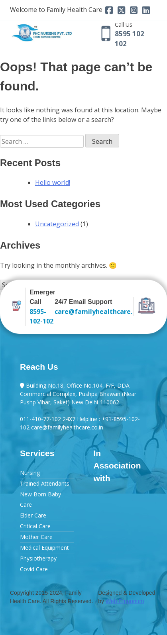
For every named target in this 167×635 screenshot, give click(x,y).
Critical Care (35, 526)
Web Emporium (125, 601)
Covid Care (34, 569)
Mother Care (36, 537)
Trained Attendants (44, 483)
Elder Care (33, 515)
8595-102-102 (41, 316)
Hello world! (52, 182)
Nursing (30, 472)
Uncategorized (57, 224)
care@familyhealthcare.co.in (92, 311)
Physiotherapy (38, 558)
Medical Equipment (44, 547)
